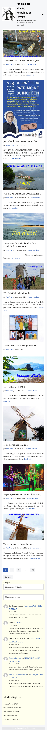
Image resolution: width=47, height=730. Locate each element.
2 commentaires (33, 250)
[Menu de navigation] (42, 14)
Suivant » (8, 577)
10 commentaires (31, 449)
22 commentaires (35, 548)
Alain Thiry (9, 64)
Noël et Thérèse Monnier (18, 675)
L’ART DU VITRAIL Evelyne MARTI (20, 345)
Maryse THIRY (10, 145)
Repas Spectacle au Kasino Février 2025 (22, 494)
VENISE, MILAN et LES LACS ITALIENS (22, 193)
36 (33, 570)
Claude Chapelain (15, 658)
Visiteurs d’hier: (9, 715)
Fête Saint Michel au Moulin (16, 293)
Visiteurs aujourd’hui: (11, 708)
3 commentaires (35, 198)
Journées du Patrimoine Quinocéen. (20, 141)
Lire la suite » (31, 75)
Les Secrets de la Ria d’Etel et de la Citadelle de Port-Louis (19, 245)
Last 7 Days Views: (10, 719)
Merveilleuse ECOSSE (14, 387)
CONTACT (18, 622)
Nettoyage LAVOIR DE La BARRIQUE (21, 60)
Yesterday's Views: (10, 712)
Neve (14, 728)
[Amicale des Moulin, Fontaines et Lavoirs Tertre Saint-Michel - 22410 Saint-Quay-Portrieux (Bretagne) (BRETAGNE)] (19, 14)
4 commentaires (33, 297)
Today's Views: (8, 704)
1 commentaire (31, 64)
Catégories (7, 583)
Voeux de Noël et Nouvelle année (19, 544)
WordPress (31, 728)
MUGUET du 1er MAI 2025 (15, 444)
